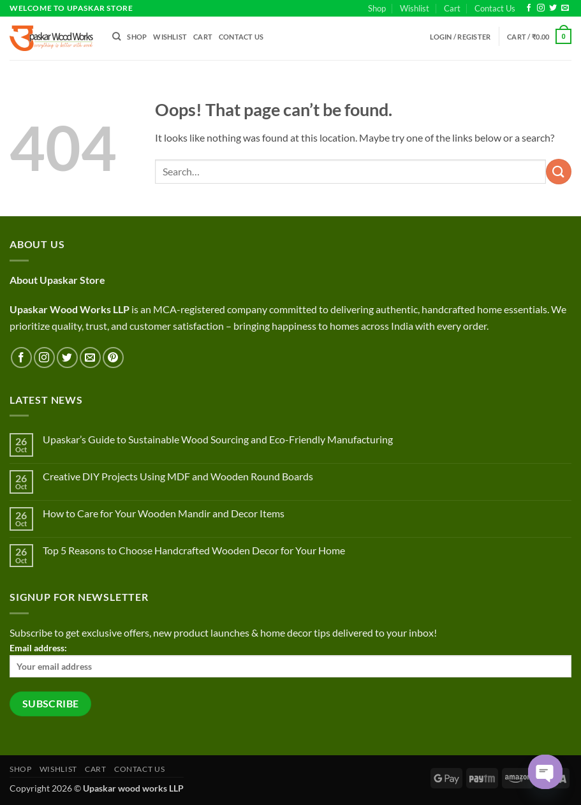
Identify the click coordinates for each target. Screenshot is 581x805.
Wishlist (414, 8)
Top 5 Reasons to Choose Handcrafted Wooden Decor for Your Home (194, 550)
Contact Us (494, 8)
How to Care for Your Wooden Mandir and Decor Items (163, 513)
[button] (460, 36)
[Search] (116, 36)
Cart (452, 8)
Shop (377, 8)
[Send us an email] (565, 8)
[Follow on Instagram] (541, 8)
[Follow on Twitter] (553, 8)
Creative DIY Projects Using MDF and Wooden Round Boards (178, 476)
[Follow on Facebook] (529, 8)
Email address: (290, 659)
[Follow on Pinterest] (113, 357)
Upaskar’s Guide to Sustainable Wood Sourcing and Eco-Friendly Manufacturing (218, 439)
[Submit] (558, 171)
